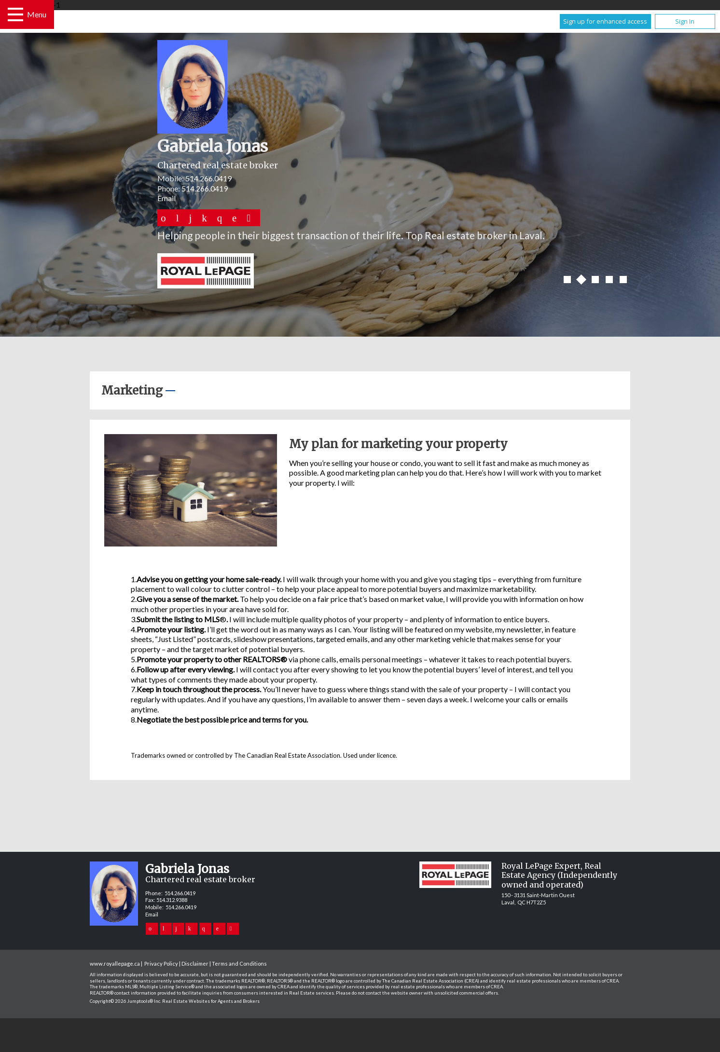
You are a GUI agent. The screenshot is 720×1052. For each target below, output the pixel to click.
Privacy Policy (161, 963)
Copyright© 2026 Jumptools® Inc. (125, 1001)
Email (166, 198)
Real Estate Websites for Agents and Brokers (211, 1001)
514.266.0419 (208, 178)
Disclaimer (194, 963)
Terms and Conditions (239, 963)
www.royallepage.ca (115, 963)
